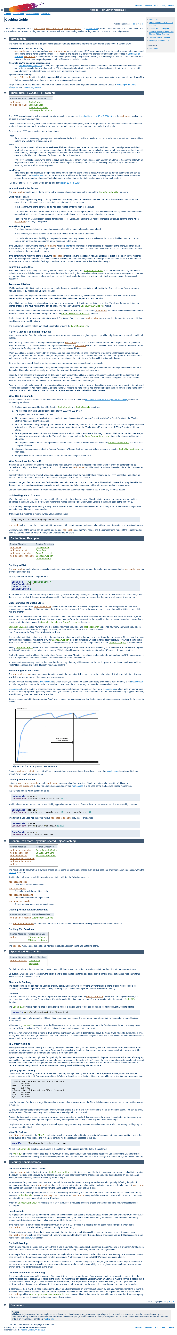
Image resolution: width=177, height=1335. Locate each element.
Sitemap (171, 5)
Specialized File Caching (159, 37)
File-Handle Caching (20, 982)
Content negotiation (32, 87)
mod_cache (39, 29)
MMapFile (33, 964)
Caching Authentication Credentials (28, 909)
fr (138, 24)
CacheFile (34, 961)
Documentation (32, 14)
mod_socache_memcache (22, 556)
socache (12, 872)
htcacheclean (92, 28)
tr (142, 24)
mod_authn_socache (20, 850)
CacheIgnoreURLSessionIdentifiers (49, 1294)
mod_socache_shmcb (20, 861)
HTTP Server (18, 14)
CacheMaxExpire (79, 326)
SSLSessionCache (45, 853)
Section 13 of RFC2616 (70, 183)
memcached (77, 786)
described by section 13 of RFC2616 (95, 116)
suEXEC (30, 1238)
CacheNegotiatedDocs (40, 110)
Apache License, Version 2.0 (33, 1330)
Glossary (162, 5)
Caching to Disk (17, 565)
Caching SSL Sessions (21, 929)
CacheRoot (41, 550)
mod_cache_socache (20, 553)
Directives (148, 5)
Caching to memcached (22, 779)
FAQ (156, 5)
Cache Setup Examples (159, 28)
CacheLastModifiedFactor (75, 313)
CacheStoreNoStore (129, 449)
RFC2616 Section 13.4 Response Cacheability (106, 399)
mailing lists (49, 1319)
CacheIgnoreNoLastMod (97, 436)
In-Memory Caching (19, 1044)
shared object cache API (30, 65)
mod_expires (93, 318)
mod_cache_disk (54, 29)
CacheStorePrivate (118, 443)
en (134, 24)
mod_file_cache (72, 29)
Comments (153, 48)
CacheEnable (35, 102)
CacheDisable (36, 105)
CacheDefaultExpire (92, 306)
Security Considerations (159, 40)
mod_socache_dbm (19, 853)
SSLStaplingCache (46, 856)
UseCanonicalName (38, 108)
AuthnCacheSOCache (46, 850)
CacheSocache (43, 559)
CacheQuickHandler (109, 192)
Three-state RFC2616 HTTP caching (33, 92)
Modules (138, 5)
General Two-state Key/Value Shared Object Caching (161, 32)
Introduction (154, 19)
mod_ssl (14, 864)
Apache (7, 14)
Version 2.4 (45, 14)
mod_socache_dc (18, 856)
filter (68, 246)
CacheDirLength (44, 556)
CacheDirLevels (44, 553)
